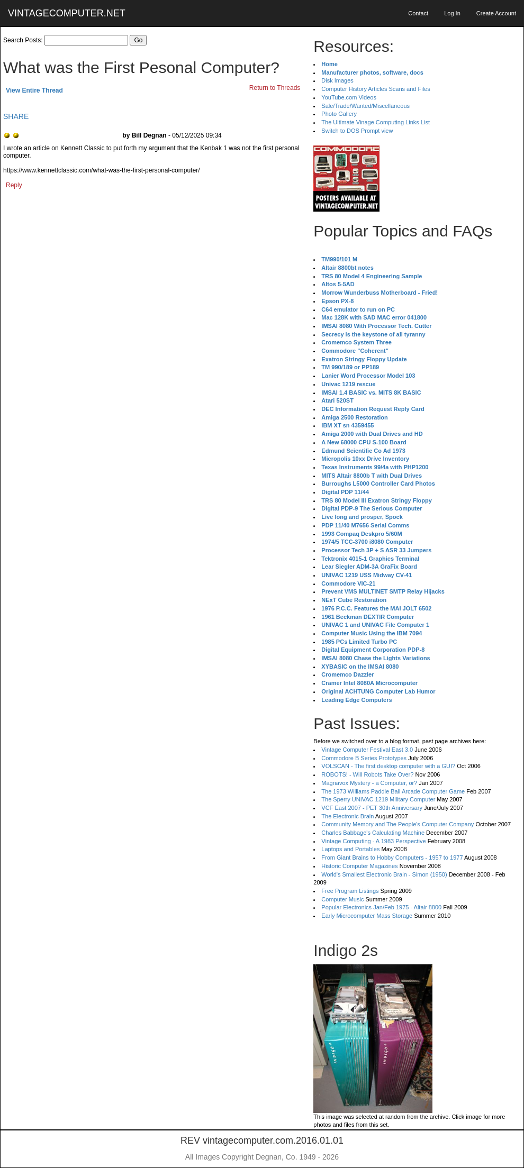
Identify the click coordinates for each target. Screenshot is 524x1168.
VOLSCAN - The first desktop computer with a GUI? (388, 766)
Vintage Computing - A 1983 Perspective (373, 841)
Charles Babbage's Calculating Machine (372, 832)
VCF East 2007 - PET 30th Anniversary (371, 808)
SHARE (16, 116)
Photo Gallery (339, 114)
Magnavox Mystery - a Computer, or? (369, 783)
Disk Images (337, 80)
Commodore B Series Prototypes (363, 758)
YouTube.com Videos (348, 97)
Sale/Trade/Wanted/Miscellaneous (365, 106)
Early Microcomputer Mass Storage (366, 915)
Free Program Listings (349, 891)
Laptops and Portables (350, 849)
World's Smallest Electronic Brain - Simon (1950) (384, 874)
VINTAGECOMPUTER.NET (66, 13)
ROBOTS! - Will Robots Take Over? (367, 774)
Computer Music (342, 899)
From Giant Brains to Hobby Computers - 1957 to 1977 (392, 857)
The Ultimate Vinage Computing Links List (375, 122)
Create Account (496, 13)
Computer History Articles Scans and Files (375, 89)
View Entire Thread (34, 90)
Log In (452, 13)
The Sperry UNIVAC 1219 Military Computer (378, 799)
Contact (418, 13)
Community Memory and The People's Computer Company (397, 824)
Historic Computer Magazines (359, 866)
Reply (14, 185)
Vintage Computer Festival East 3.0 (367, 749)
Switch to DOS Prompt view (357, 130)
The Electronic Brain (347, 816)
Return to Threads (275, 88)
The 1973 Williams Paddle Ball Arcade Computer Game (393, 791)
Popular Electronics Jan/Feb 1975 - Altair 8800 (381, 907)
